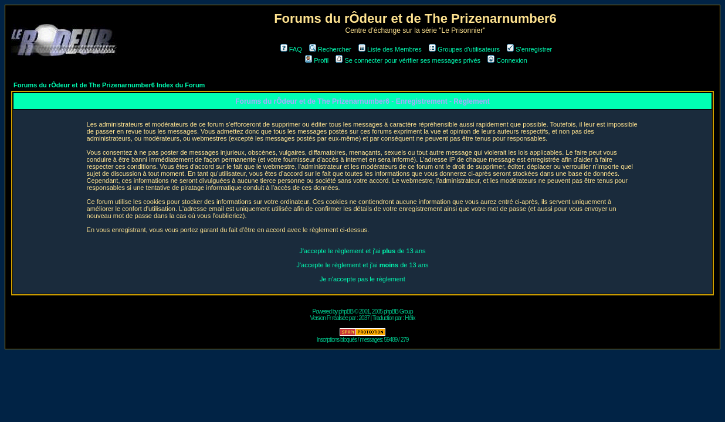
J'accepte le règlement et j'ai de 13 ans (362, 250)
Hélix (410, 318)
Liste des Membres (390, 49)
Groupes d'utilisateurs (464, 49)
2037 (364, 318)
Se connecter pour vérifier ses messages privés (408, 60)
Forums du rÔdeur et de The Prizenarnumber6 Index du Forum (109, 85)
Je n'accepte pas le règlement (362, 279)
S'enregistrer (529, 49)
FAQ (291, 49)
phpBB (345, 311)
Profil (316, 60)
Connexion (507, 60)
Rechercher (330, 49)
